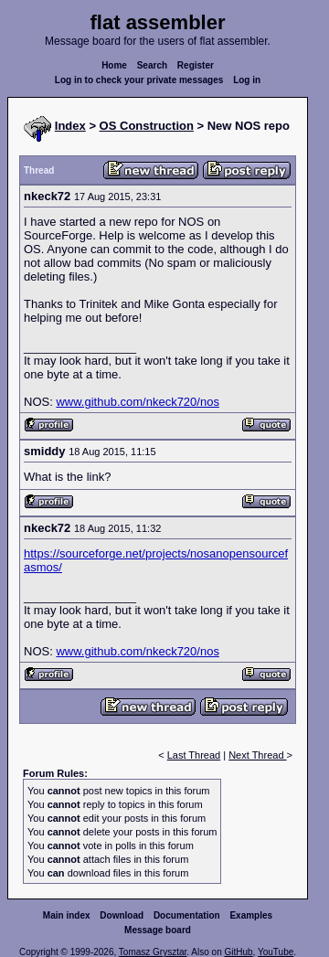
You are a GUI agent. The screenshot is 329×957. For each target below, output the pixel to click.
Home (114, 65)
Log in (246, 80)
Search (152, 65)
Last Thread (194, 755)
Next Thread (257, 755)
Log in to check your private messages (139, 80)
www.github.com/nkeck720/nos (137, 402)
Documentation (187, 915)
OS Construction (147, 126)
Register (195, 65)
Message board (157, 930)
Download (121, 915)
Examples (250, 915)
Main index (66, 915)
